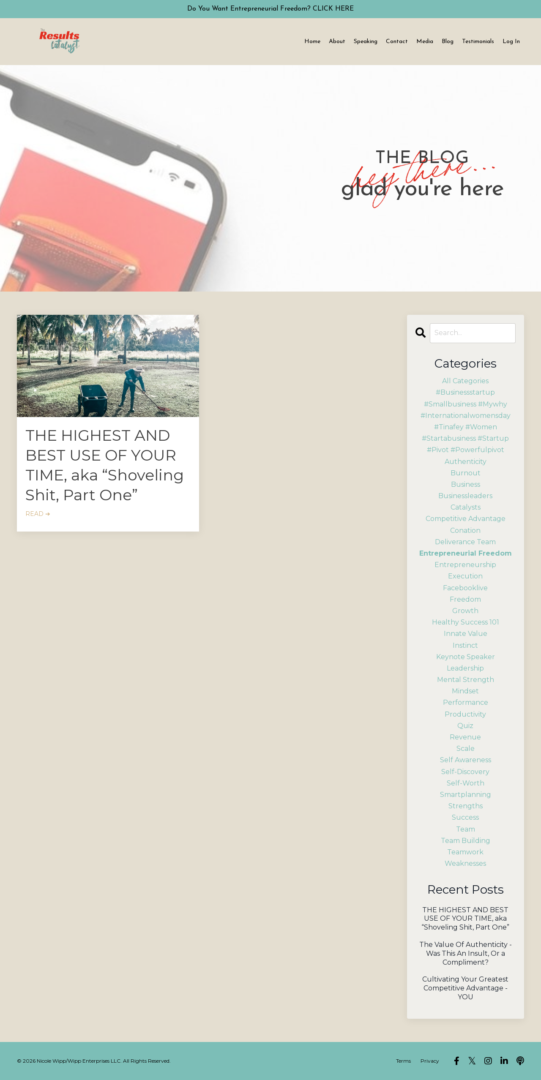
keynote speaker (465, 657)
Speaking (365, 41)
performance (465, 702)
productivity (465, 714)
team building (465, 841)
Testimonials (478, 41)
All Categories (465, 381)
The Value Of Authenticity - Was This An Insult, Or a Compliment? (465, 953)
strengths (465, 806)
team (465, 829)
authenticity (465, 462)
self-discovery (465, 772)
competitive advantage (465, 519)
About (337, 41)
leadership (465, 668)
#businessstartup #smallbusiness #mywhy (465, 398)
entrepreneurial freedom (465, 553)
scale (465, 749)
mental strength (465, 680)
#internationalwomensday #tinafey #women (466, 421)
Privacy (430, 1061)
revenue (465, 737)
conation (465, 530)
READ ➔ (37, 514)
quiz (465, 726)
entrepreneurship (465, 565)
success (465, 817)
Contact (397, 41)
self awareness (465, 760)
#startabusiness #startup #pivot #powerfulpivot (465, 444)
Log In (511, 41)
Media (424, 41)
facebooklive (465, 588)
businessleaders (465, 496)
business (465, 484)
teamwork (465, 852)
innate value (465, 634)
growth (465, 611)
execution (465, 576)
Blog (448, 41)
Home (312, 41)
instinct (465, 645)
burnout (466, 473)
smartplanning (465, 795)
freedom (465, 599)
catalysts (466, 507)
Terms (403, 1061)
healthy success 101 (465, 622)
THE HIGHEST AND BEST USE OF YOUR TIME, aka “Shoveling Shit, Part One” (104, 465)
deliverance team (465, 542)
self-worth (465, 783)
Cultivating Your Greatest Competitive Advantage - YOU (465, 988)
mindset (465, 691)
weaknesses (465, 863)
